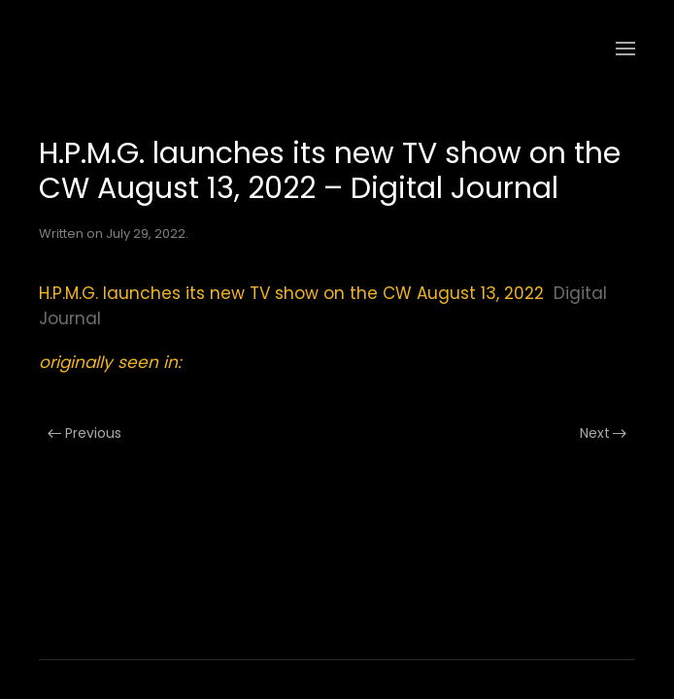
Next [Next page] (603, 433)
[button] (625, 48)
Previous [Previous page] (84, 433)
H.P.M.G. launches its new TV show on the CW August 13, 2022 (291, 293)
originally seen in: (110, 362)
